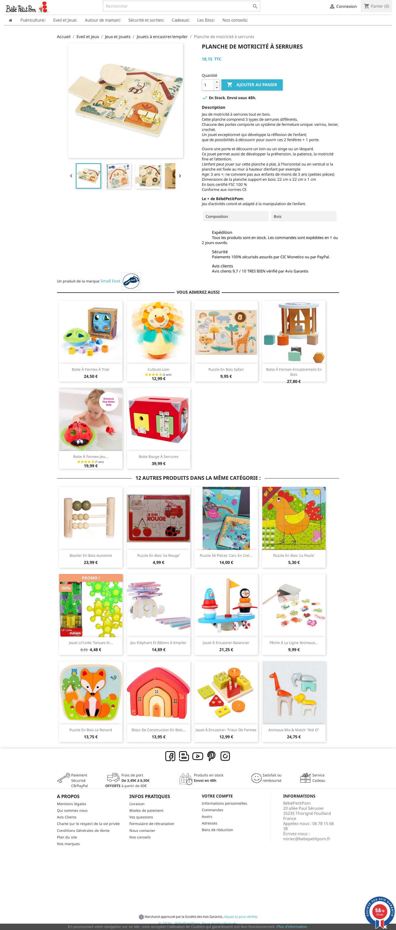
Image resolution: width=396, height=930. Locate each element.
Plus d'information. (292, 926)
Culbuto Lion (158, 369)
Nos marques (68, 843)
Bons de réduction (217, 829)
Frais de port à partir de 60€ (127, 780)
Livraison (137, 803)
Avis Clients (67, 817)
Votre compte (217, 796)
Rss (184, 756)
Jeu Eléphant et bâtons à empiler (158, 642)
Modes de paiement (146, 810)
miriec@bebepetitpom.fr (306, 839)
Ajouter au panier (252, 85)
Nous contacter (142, 830)
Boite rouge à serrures (158, 456)
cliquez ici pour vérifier (240, 916)
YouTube (198, 756)
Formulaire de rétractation (151, 823)
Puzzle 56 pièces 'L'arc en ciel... (226, 555)
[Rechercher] (181, 6)
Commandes (212, 809)
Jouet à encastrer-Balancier (226, 642)
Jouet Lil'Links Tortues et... (91, 642)
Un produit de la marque (78, 281)
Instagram (225, 756)
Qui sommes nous (72, 810)
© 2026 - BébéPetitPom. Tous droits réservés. (198, 923)
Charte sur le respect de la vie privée (88, 823)
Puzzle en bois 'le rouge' (158, 555)
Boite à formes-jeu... (90, 456)
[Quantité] (208, 85)
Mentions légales (71, 803)
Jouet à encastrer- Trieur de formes (226, 729)
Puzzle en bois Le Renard (90, 729)
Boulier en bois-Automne (91, 555)
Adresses (209, 823)
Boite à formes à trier (91, 369)
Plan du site (67, 837)
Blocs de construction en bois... (159, 729)
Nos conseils (140, 837)
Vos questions (141, 817)
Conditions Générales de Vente (83, 830)
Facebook (170, 756)
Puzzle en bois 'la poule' (293, 555)
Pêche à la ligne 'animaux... (294, 642)
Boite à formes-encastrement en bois (294, 372)
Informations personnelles (224, 803)
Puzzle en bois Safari (226, 369)
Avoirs (207, 816)
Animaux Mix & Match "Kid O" (293, 729)
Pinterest (211, 756)
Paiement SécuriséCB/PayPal (79, 780)
